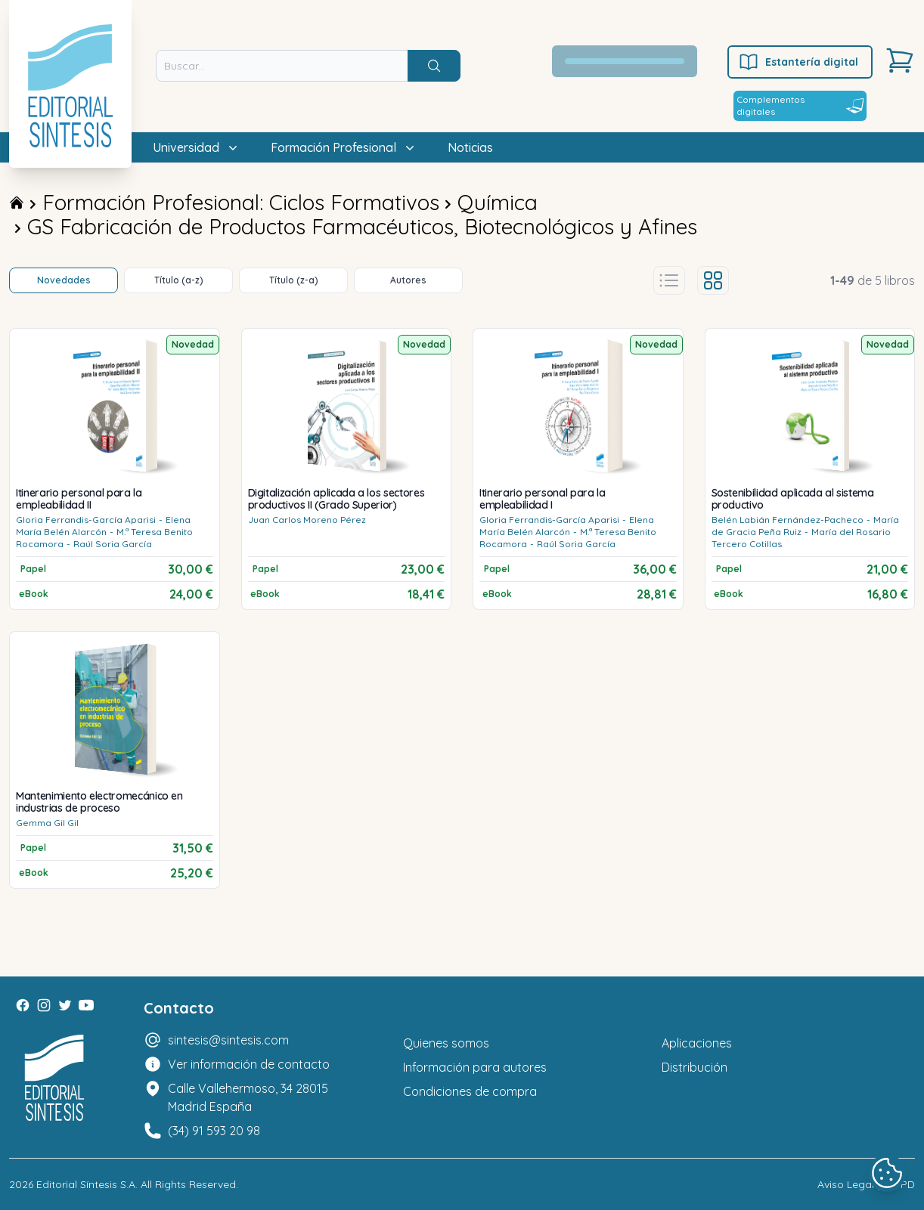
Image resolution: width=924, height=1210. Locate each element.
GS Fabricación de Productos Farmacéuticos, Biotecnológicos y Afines (362, 226)
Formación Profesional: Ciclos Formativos (240, 202)
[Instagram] (43, 1005)
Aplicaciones (697, 1043)
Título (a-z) (178, 280)
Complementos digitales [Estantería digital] (800, 105)
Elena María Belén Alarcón (103, 525)
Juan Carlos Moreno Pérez (307, 519)
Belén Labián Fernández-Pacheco (788, 519)
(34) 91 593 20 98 (214, 1130)
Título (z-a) (293, 280)
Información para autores (475, 1067)
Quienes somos (446, 1043)
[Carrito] (900, 60)
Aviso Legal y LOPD (866, 1184)
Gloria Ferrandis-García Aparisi (86, 519)
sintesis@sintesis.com (228, 1040)
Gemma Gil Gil (47, 822)
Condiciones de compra (470, 1091)
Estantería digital (798, 62)
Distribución (694, 1067)
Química (497, 202)
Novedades (64, 280)
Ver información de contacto (249, 1064)
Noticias (470, 147)
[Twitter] (65, 1005)
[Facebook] (22, 1005)
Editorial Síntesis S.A (85, 1184)
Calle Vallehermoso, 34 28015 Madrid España (248, 1097)
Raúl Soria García (112, 543)
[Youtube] (86, 1005)
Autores (408, 280)
